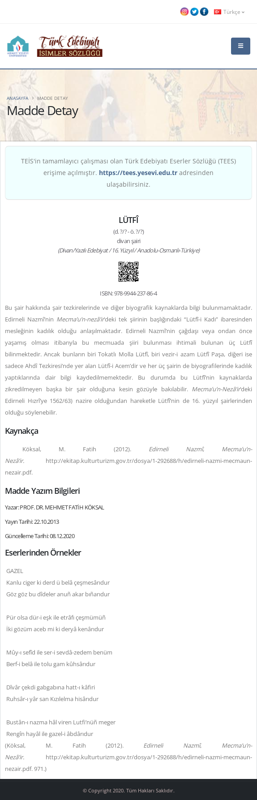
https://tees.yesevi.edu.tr (138, 172)
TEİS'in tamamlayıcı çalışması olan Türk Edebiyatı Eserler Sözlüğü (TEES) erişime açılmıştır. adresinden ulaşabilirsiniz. (128, 172)
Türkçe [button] (229, 11)
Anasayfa (17, 98)
